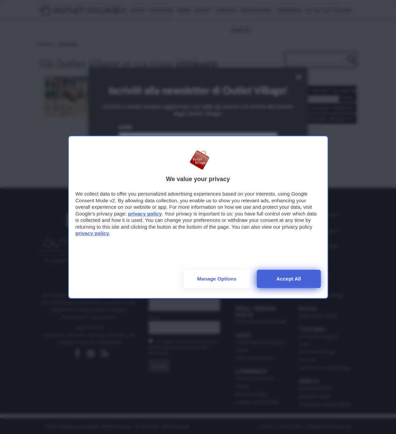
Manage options (217, 279)
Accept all (288, 279)
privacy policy (145, 213)
